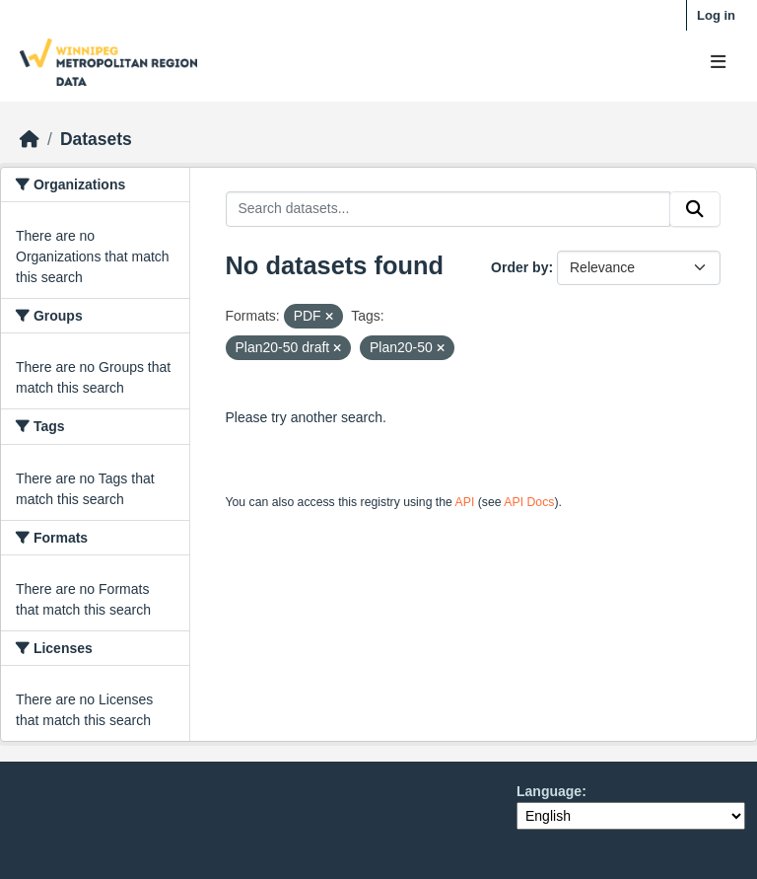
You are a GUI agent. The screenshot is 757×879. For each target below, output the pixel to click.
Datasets (96, 139)
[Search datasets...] (448, 209)
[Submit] (695, 209)
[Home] (29, 139)
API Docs (529, 502)
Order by (519, 267)
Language (549, 791)
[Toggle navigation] (718, 62)
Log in (716, 15)
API (465, 502)
